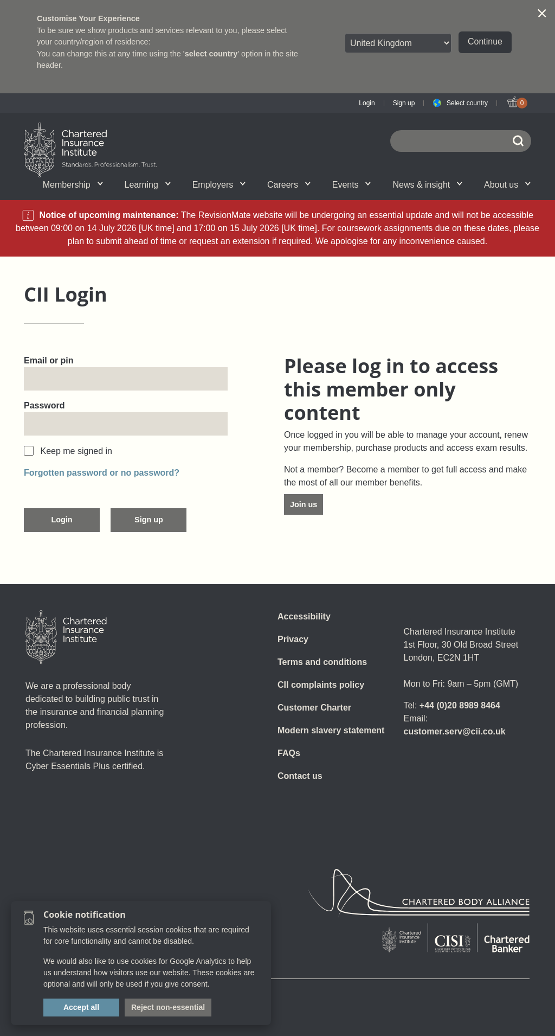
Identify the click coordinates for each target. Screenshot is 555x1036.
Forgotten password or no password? (101, 472)
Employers (219, 184)
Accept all (81, 1007)
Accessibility (304, 616)
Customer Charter (314, 707)
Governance (178, 184)
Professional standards (258, 184)
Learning (148, 184)
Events (351, 184)
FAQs (289, 753)
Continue (485, 41)
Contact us (300, 776)
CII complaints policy (321, 684)
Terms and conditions (322, 662)
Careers (289, 184)
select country (211, 53)
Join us (303, 504)
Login (367, 103)
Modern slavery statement (331, 730)
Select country (467, 103)
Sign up (404, 103)
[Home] (66, 637)
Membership (73, 184)
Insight (258, 184)
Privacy (293, 639)
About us (507, 184)
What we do (117, 184)
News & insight (427, 184)
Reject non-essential (168, 1007)
